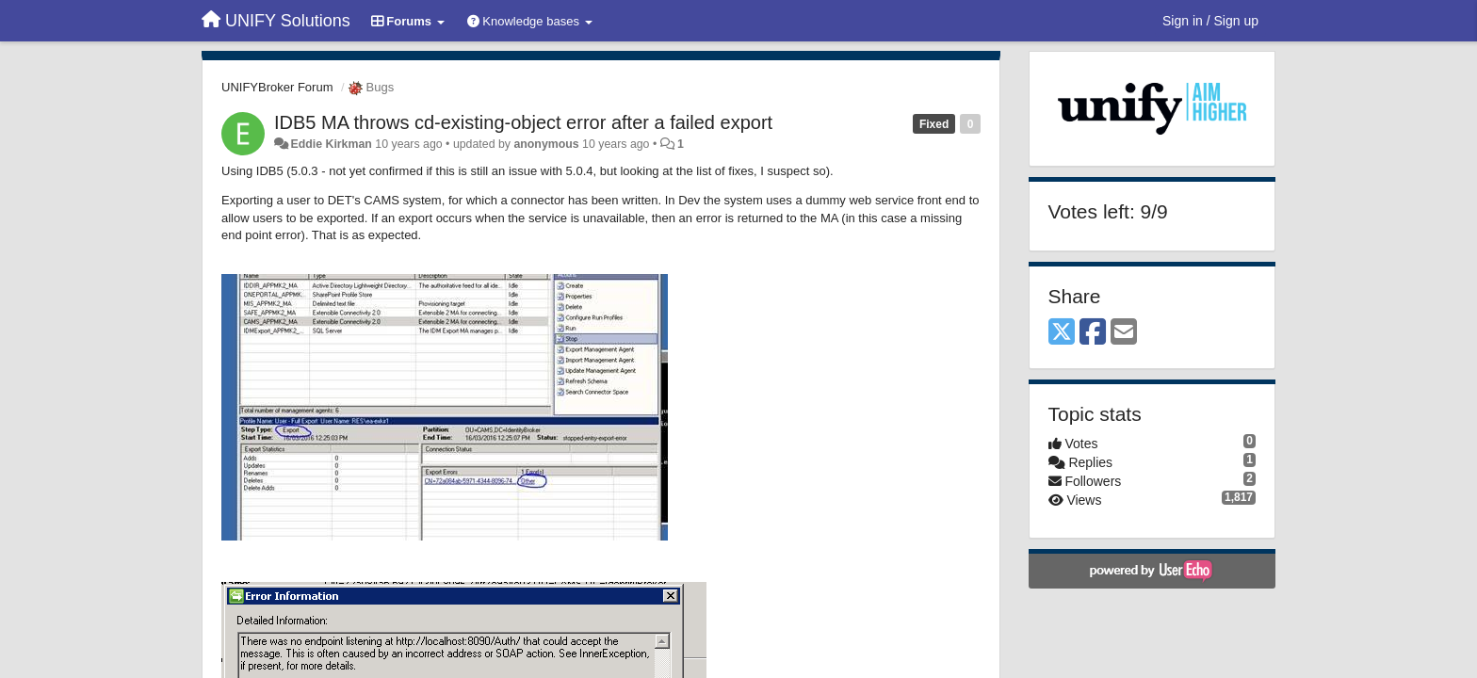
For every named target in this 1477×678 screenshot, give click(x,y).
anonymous (545, 144)
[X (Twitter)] (1061, 332)
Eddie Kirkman (330, 144)
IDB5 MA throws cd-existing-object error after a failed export (523, 122)
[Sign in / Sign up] (1210, 21)
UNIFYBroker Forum (277, 87)
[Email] (1124, 332)
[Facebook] (1092, 332)
